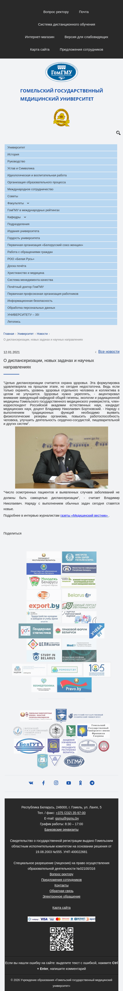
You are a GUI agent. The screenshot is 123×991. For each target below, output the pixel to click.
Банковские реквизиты (61, 829)
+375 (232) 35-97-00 (71, 813)
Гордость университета (23, 238)
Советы (12, 196)
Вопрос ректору (56, 12)
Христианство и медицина (25, 273)
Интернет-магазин (39, 37)
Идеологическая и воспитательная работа (37, 175)
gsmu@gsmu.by (67, 818)
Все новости (107, 352)
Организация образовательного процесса (36, 182)
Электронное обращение (61, 896)
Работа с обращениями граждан (30, 252)
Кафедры (14, 217)
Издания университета (23, 231)
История (13, 154)
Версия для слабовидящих (86, 37)
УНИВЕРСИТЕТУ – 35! (23, 314)
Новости (42, 333)
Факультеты (15, 203)
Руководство (16, 161)
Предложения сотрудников (81, 49)
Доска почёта (16, 266)
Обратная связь (61, 891)
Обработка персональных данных (31, 307)
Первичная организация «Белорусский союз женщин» (45, 245)
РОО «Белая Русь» (20, 259)
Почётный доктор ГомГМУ (25, 287)
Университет (16, 147)
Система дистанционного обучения (66, 24)
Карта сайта (40, 49)
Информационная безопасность (30, 300)
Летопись (13, 321)
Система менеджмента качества (30, 280)
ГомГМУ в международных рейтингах (33, 210)
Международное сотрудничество (30, 189)
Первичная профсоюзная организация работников (42, 293)
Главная (8, 333)
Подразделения (18, 224)
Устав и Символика (20, 168)
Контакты (61, 885)
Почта (84, 12)
